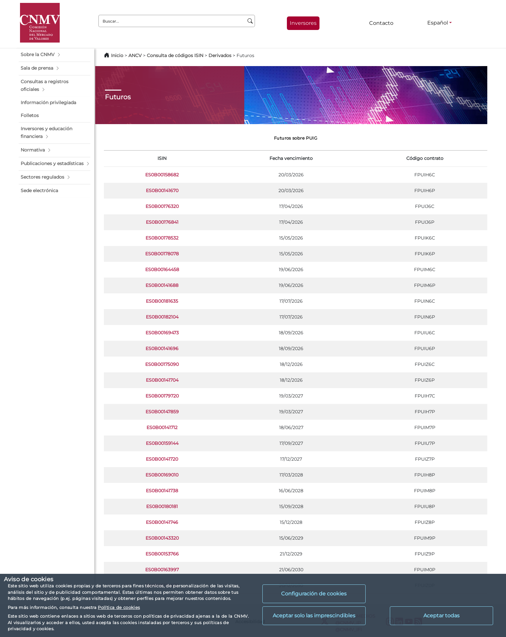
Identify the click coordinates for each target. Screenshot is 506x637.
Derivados (219, 55)
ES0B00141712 (162, 427)
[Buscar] (250, 21)
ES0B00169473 (162, 333)
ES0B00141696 (162, 348)
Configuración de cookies (314, 594)
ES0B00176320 (162, 206)
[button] (54, 54)
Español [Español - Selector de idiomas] (437, 23)
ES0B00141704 (162, 380)
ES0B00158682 (162, 175)
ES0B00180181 (162, 506)
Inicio (117, 55)
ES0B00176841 (162, 222)
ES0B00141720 (162, 459)
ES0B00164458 (162, 269)
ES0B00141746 (162, 522)
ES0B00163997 (162, 570)
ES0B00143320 (162, 538)
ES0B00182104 (162, 317)
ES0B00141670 (162, 190)
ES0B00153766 (162, 554)
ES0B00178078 (162, 254)
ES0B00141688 (162, 285)
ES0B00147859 (162, 412)
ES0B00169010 (162, 475)
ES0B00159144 (162, 443)
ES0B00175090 (162, 364)
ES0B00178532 (162, 238)
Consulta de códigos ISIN (175, 55)
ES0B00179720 (162, 396)
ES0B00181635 (162, 301)
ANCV (135, 55)
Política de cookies (119, 607)
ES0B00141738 (162, 491)
